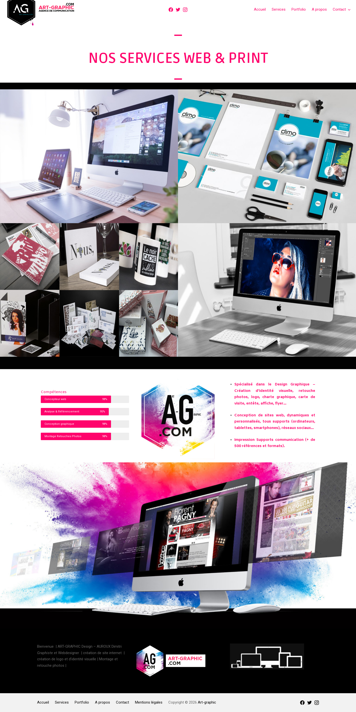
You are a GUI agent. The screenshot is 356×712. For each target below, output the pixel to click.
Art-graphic (207, 702)
